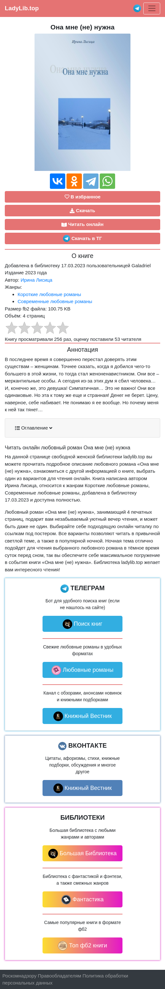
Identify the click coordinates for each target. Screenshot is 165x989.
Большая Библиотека (82, 853)
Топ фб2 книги (82, 946)
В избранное (83, 196)
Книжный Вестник (82, 716)
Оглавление (33, 428)
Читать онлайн (82, 224)
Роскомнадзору (20, 975)
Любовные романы (82, 670)
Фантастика (82, 900)
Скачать (82, 210)
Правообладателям (59, 975)
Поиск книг (82, 624)
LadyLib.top (22, 8)
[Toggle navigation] (151, 9)
